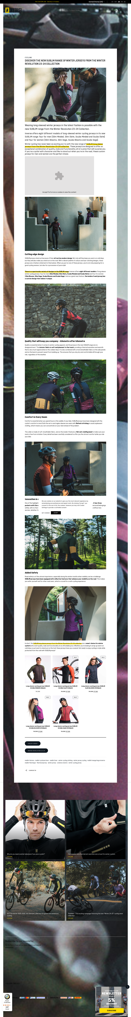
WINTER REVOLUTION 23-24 (36, 750)
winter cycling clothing (65, 760)
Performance (52, 192)
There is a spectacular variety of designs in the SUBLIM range (47, 271)
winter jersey (52, 763)
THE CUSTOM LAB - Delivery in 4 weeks (47, 1)
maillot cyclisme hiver (42, 760)
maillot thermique (30, 763)
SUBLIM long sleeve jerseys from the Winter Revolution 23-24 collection (64, 145)
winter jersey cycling (80, 760)
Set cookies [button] (46, 513)
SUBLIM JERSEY (33, 743)
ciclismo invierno (62, 763)
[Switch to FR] (122, 2)
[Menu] (11, 994)
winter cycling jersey (75, 763)
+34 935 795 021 (12, 983)
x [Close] (127, 987)
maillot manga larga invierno (96, 760)
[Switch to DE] (125, 2)
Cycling (28, 58)
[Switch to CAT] (115, 2)
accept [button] (56, 513)
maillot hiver (54, 760)
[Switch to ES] (112, 2)
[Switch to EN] (119, 2)
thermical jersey (42, 763)
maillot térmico (30, 760)
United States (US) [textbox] (96, 2)
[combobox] (96, 2)
